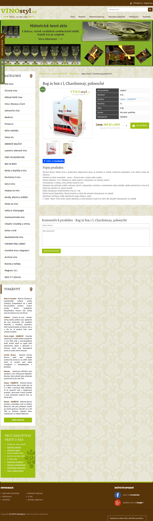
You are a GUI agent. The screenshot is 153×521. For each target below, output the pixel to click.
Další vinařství (18, 420)
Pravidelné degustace (16, 468)
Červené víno (11, 90)
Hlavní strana (44, 74)
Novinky (82, 17)
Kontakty (146, 17)
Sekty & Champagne (14, 210)
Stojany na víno (12, 190)
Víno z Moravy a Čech (15, 104)
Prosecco (9, 124)
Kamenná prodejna (15, 462)
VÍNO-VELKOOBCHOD (15, 157)
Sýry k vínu (10, 184)
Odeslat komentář (51, 251)
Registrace (148, 3)
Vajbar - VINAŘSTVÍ (128, 99)
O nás (30, 496)
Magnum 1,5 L (11, 270)
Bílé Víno (9, 84)
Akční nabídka (11, 130)
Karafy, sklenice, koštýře (16, 197)
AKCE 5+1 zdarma (13, 277)
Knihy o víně (10, 230)
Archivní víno (11, 257)
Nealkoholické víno (14, 237)
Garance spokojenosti (16, 465)
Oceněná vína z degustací (17, 250)
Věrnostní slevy (13, 450)
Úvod (72, 17)
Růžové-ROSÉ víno (13, 97)
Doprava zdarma (14, 447)
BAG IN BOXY (74, 74)
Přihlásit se (136, 3)
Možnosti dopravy (96, 17)
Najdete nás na (129, 503)
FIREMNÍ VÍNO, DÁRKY (15, 244)
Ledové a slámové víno (16, 150)
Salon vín (9, 137)
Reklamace (134, 17)
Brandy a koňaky (13, 264)
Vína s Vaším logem (15, 471)
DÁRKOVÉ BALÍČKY (13, 144)
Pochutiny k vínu (13, 177)
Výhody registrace (35, 500)
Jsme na (127, 495)
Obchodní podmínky (116, 17)
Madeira (9, 117)
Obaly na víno (11, 204)
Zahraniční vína (12, 110)
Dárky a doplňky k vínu (15, 170)
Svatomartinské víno (15, 217)
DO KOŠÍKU (139, 125)
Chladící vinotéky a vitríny (17, 224)
